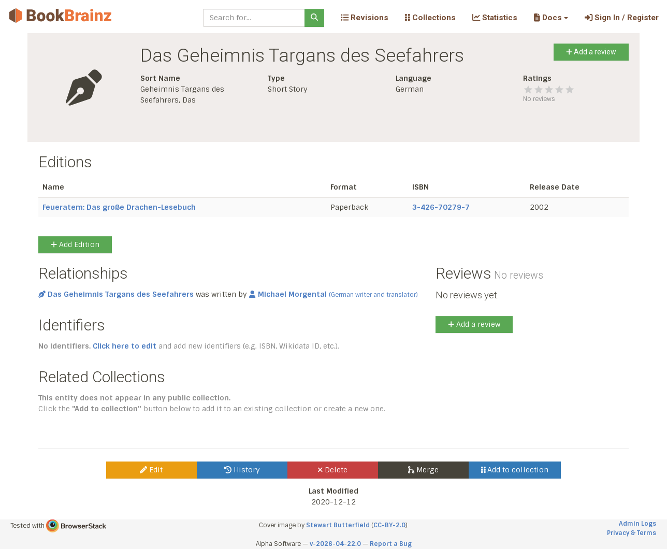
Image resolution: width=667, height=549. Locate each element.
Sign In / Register (622, 17)
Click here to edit (124, 346)
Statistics (494, 17)
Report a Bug (391, 544)
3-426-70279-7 (441, 207)
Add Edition (75, 244)
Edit (151, 469)
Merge (423, 469)
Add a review (591, 52)
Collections (430, 17)
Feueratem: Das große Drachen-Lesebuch (119, 207)
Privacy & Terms (631, 533)
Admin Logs (637, 523)
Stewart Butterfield (338, 525)
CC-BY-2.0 (389, 525)
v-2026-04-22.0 (335, 544)
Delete (332, 469)
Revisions (364, 17)
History (242, 469)
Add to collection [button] (515, 469)
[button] (551, 17)
